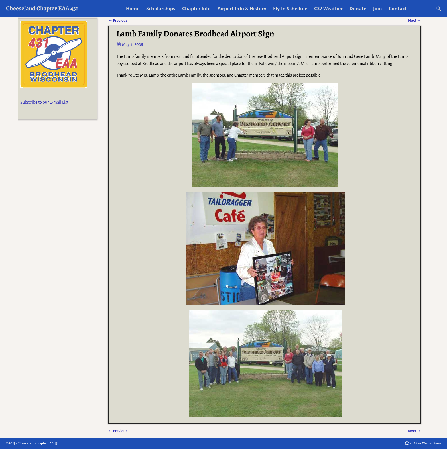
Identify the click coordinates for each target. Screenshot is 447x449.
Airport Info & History (242, 8)
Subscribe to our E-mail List (44, 102)
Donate (358, 8)
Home (132, 8)
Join (377, 8)
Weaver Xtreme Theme (426, 443)
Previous (117, 431)
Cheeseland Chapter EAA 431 (42, 8)
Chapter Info (196, 8)
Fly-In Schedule (290, 8)
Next (414, 431)
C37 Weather (328, 8)
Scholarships (160, 8)
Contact (398, 8)
